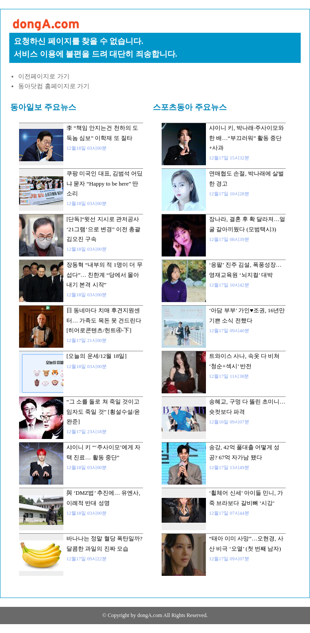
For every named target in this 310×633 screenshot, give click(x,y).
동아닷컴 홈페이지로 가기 (53, 86)
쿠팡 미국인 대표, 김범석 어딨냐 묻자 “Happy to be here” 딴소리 (104, 183)
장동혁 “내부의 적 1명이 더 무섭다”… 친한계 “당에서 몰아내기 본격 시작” (104, 274)
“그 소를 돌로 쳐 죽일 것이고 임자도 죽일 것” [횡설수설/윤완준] (103, 411)
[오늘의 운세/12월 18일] (96, 356)
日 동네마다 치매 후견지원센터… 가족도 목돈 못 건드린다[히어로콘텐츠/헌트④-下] (103, 320)
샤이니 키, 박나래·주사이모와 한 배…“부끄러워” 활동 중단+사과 (246, 137)
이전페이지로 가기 (44, 76)
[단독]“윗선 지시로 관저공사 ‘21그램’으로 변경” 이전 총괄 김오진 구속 (103, 229)
